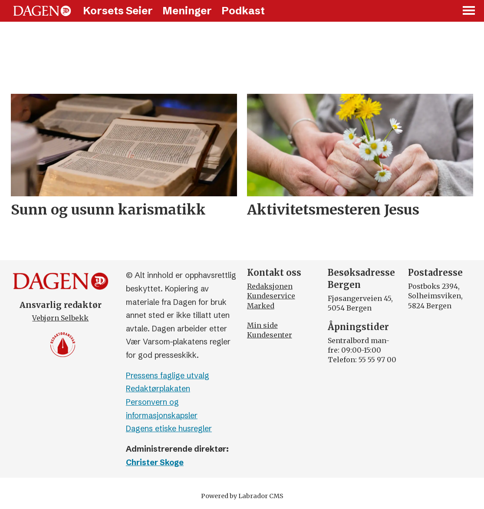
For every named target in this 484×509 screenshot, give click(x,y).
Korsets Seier (118, 10)
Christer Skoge (155, 462)
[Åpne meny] (469, 11)
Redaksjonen (270, 286)
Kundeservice (271, 295)
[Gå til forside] (42, 10)
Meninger (187, 10)
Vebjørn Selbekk (60, 318)
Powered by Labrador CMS (242, 496)
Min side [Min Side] (262, 325)
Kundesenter (269, 335)
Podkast (243, 10)
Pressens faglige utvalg (167, 375)
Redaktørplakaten (158, 388)
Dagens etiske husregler (169, 428)
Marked (260, 305)
